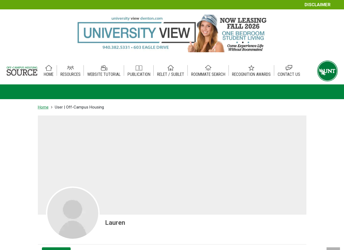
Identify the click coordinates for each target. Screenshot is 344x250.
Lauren (115, 222)
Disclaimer (318, 4)
